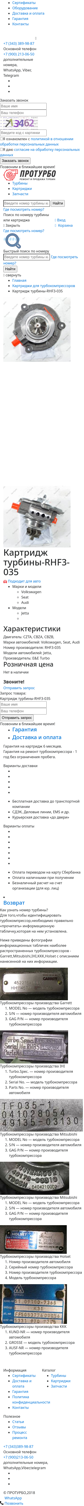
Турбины (20, 183)
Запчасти (20, 193)
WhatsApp (11, 1498)
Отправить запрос (19, 687)
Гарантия (20, 18)
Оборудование (25, 8)
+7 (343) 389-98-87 (18, 43)
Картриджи (22, 188)
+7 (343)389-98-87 (18, 1446)
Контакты (20, 24)
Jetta (25, 613)
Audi (25, 602)
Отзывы (19, 1427)
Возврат (14, 902)
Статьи (18, 1421)
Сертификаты (24, 2)
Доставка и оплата (28, 13)
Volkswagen (31, 591)
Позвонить (11, 1503)
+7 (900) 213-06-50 (19, 38)
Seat (25, 597)
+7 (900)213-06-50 (18, 1457)
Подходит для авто (24, 581)
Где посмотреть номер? (23, 209)
